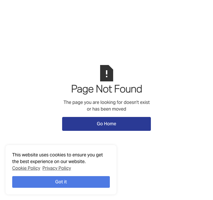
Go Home (106, 124)
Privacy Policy (56, 168)
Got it (61, 182)
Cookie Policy (26, 168)
